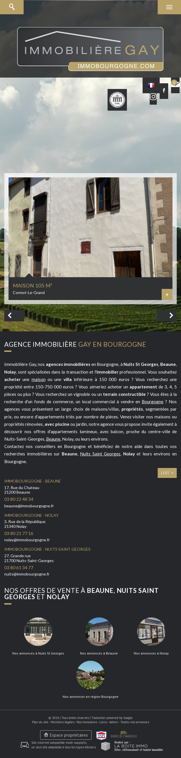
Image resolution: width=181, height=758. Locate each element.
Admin (113, 722)
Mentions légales (62, 722)
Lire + (167, 473)
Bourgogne (152, 401)
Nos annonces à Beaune (99, 653)
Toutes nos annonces (134, 722)
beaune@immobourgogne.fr (29, 505)
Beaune (53, 438)
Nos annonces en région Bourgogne (90, 696)
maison (39, 379)
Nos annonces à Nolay (151, 653)
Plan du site (40, 722)
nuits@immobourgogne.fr (27, 573)
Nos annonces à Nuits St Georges (38, 653)
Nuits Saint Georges (100, 453)
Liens (103, 722)
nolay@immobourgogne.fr (27, 539)
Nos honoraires (87, 722)
